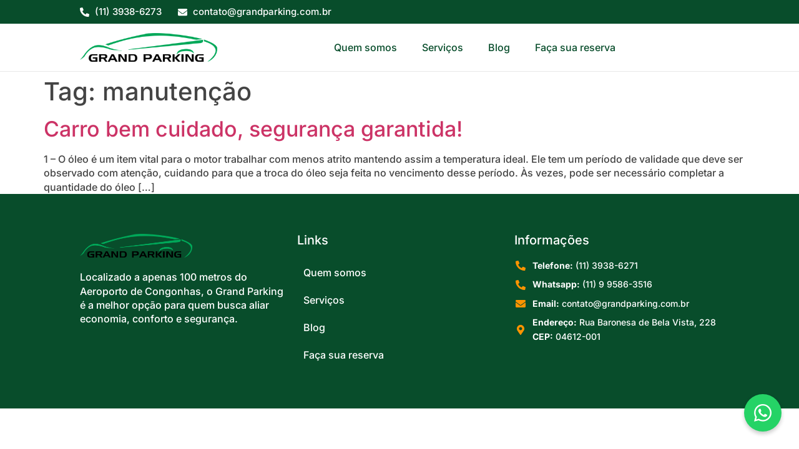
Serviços (442, 47)
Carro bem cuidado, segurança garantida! (253, 129)
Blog (499, 47)
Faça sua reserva (575, 47)
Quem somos (365, 47)
